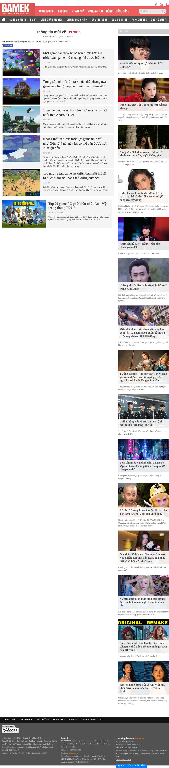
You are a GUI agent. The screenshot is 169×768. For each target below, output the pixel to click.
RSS (101, 719)
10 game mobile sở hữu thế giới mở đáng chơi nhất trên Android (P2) (75, 112)
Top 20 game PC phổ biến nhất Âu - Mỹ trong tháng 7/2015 (77, 206)
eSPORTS (63, 10)
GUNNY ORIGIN (17, 19)
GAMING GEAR (100, 19)
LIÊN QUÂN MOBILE (52, 19)
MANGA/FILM (95, 10)
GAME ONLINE (120, 19)
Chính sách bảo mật (123, 760)
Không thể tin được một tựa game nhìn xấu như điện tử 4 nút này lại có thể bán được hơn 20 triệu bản (75, 143)
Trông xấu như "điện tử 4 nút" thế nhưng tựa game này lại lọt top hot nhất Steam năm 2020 (74, 84)
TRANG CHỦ (9, 719)
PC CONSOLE (59, 719)
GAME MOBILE (47, 10)
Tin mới (124, 31)
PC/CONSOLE (139, 19)
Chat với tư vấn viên (131, 766)
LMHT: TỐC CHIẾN (77, 19)
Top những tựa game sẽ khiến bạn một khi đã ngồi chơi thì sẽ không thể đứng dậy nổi (74, 176)
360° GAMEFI (159, 19)
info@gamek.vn (72, 753)
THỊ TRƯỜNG (43, 719)
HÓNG (109, 10)
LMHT (33, 19)
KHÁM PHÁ (78, 10)
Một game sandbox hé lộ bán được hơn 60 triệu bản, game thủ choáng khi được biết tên (74, 55)
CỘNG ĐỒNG (122, 10)
